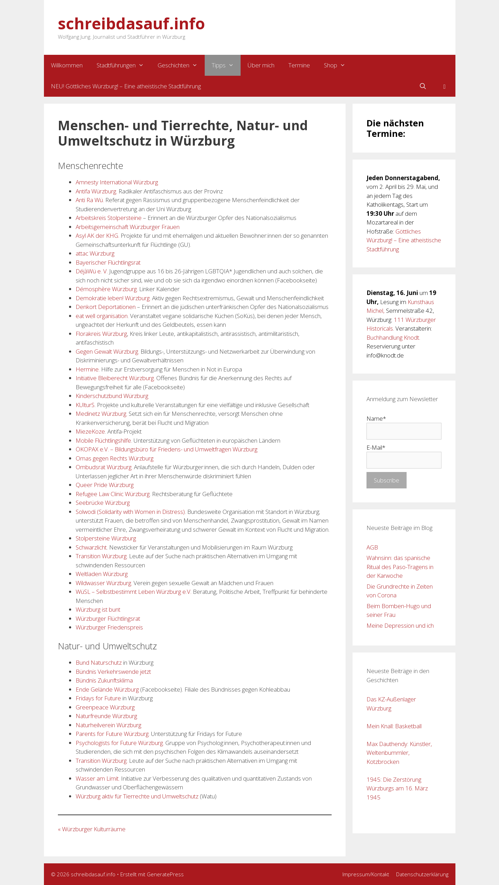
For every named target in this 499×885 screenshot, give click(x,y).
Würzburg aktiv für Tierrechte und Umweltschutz (137, 796)
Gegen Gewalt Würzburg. (107, 351)
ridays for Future (100, 698)
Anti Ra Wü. (90, 200)
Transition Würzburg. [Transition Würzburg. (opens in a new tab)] (102, 556)
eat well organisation (102, 316)
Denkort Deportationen (106, 307)
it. (118, 778)
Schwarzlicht (91, 547)
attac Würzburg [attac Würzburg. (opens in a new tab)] (95, 253)
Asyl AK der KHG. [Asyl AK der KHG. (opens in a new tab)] (97, 235)
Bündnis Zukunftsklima (104, 680)
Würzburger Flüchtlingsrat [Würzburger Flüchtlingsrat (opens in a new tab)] (108, 618)
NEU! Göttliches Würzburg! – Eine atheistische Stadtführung (126, 86)
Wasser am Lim (96, 778)
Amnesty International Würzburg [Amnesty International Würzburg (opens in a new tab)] (117, 182)
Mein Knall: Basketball (394, 726)
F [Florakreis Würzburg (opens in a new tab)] (77, 698)
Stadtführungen (124, 65)
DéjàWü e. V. (92, 271)
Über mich (261, 65)
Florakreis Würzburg (101, 334)
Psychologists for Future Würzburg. (120, 743)
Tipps (226, 65)
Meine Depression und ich (400, 625)
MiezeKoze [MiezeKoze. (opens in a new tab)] (90, 431)
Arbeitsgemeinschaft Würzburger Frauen (128, 227)
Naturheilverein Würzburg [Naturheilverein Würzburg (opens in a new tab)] (108, 725)
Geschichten (181, 65)
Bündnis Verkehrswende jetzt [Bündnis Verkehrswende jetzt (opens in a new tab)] (113, 672)
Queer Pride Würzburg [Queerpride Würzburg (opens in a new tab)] (105, 485)
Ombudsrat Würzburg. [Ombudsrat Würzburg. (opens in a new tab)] (104, 467)
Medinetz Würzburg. (101, 414)
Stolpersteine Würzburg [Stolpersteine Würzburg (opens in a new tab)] (106, 538)
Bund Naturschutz (99, 662)
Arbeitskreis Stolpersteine (109, 218)
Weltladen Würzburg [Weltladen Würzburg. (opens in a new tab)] (102, 574)
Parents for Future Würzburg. (113, 734)
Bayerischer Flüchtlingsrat (108, 262)
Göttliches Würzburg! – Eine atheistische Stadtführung (403, 240)
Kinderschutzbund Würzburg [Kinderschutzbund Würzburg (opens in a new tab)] (112, 396)
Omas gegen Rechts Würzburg (114, 458)
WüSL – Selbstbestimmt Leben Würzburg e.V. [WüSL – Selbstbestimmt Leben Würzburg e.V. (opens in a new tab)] (134, 592)
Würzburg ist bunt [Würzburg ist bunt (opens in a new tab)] (98, 609)
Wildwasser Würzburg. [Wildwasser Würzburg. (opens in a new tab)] (105, 583)
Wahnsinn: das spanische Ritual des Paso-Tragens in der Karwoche (399, 567)
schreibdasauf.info (131, 23)
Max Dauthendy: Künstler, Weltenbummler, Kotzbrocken (399, 753)
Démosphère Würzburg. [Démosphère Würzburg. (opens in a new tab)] (107, 289)
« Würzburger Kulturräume (92, 829)
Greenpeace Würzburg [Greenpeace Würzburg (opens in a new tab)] (105, 707)
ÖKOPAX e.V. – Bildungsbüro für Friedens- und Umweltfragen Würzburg (166, 449)
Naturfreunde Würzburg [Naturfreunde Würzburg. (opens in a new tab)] (106, 716)
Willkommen (67, 65)
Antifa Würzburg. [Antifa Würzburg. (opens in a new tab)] (97, 191)
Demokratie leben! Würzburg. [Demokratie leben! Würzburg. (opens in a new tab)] (113, 298)
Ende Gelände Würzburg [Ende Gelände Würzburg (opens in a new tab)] (107, 689)
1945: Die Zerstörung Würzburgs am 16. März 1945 (397, 788)
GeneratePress (165, 874)
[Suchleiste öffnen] (423, 86)
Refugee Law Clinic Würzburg (113, 494)
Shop (338, 65)
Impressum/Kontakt (365, 874)
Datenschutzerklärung (422, 874)
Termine (299, 65)
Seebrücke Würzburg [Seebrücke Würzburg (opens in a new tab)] (103, 503)
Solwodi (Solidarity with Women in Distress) (130, 512)
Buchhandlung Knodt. (393, 337)
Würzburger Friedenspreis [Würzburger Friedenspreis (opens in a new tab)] (109, 627)
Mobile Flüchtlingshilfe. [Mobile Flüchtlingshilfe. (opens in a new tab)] (104, 440)
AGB (372, 547)
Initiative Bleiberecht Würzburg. (115, 378)
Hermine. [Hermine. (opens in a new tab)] (88, 369)
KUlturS (85, 405)
